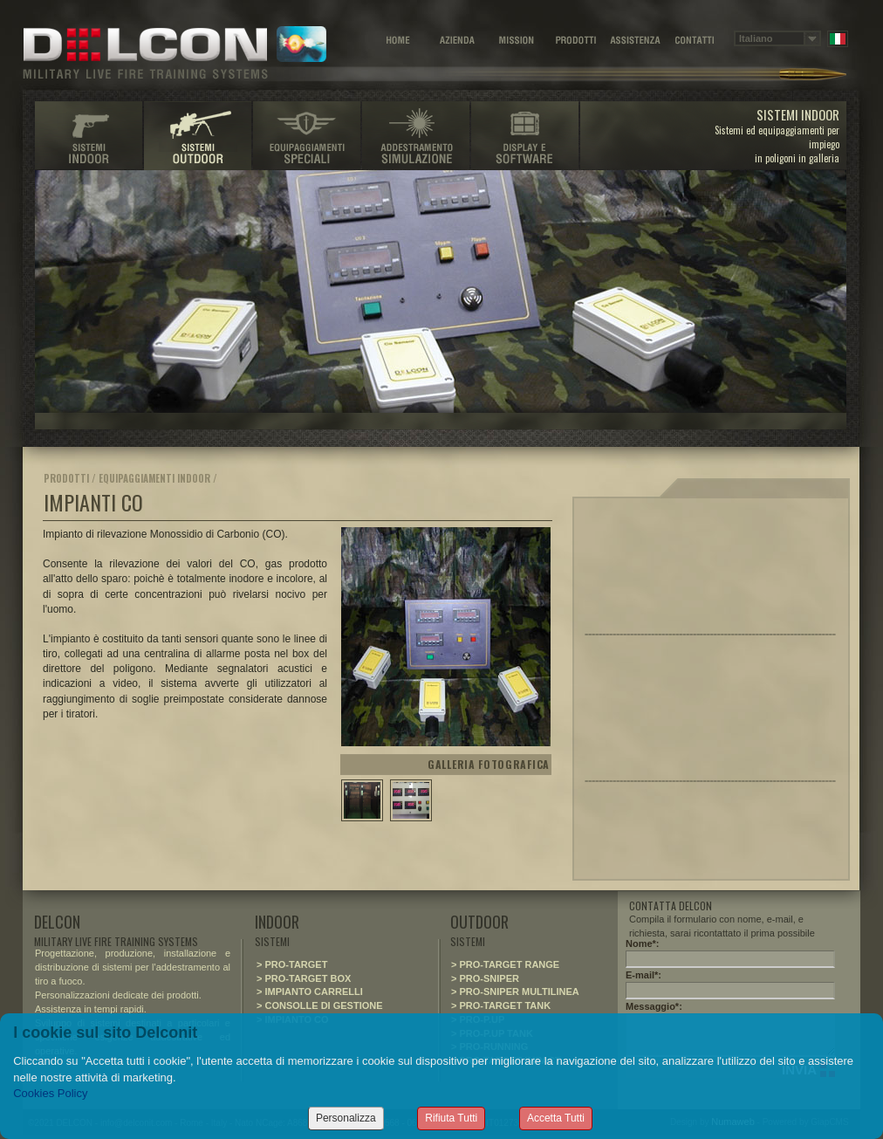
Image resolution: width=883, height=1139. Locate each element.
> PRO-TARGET (292, 964)
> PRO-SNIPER (485, 978)
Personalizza (346, 1118)
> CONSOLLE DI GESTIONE (320, 1005)
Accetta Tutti (556, 1118)
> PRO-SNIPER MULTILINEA (515, 991)
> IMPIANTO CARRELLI (310, 991)
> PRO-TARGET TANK (501, 1005)
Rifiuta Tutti (451, 1118)
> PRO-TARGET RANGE (505, 964)
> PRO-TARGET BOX (304, 978)
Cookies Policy (50, 1093)
